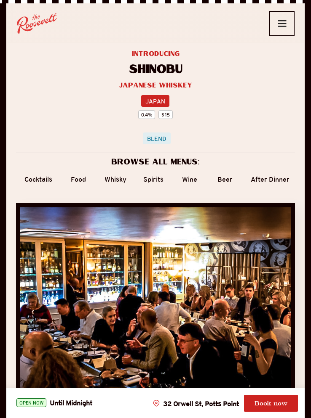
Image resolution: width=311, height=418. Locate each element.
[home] (37, 23)
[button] (282, 23)
